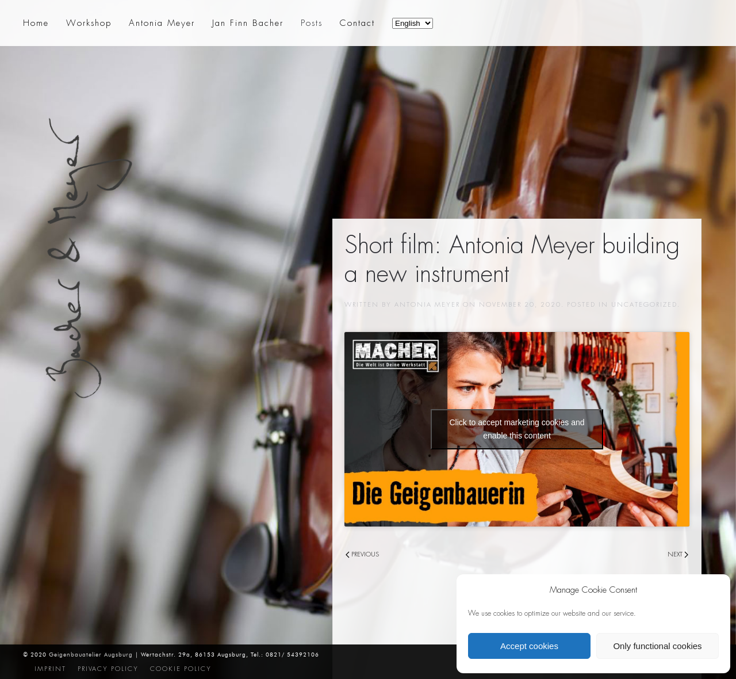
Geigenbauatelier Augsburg (91, 654)
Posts (312, 23)
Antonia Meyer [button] (162, 23)
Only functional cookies (657, 646)
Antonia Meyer (427, 304)
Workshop (89, 23)
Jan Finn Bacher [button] (247, 23)
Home (36, 23)
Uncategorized (644, 304)
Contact (357, 23)
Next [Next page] (678, 554)
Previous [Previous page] (362, 554)
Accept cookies (529, 646)
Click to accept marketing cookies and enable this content (517, 429)
